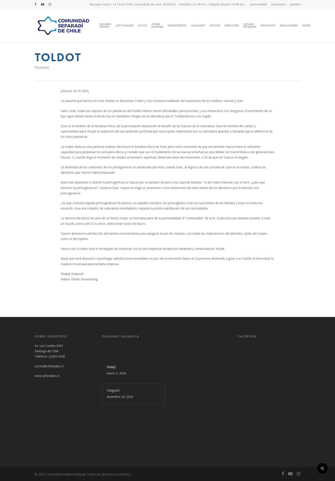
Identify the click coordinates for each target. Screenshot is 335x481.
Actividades (125, 25)
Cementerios (177, 25)
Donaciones (278, 4)
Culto (142, 25)
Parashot (42, 67)
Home (306, 25)
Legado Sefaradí (249, 25)
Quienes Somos (105, 25)
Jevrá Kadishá (259, 4)
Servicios (232, 25)
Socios (215, 25)
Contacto (268, 25)
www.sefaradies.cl (47, 376)
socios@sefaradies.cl (49, 366)
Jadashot (295, 4)
